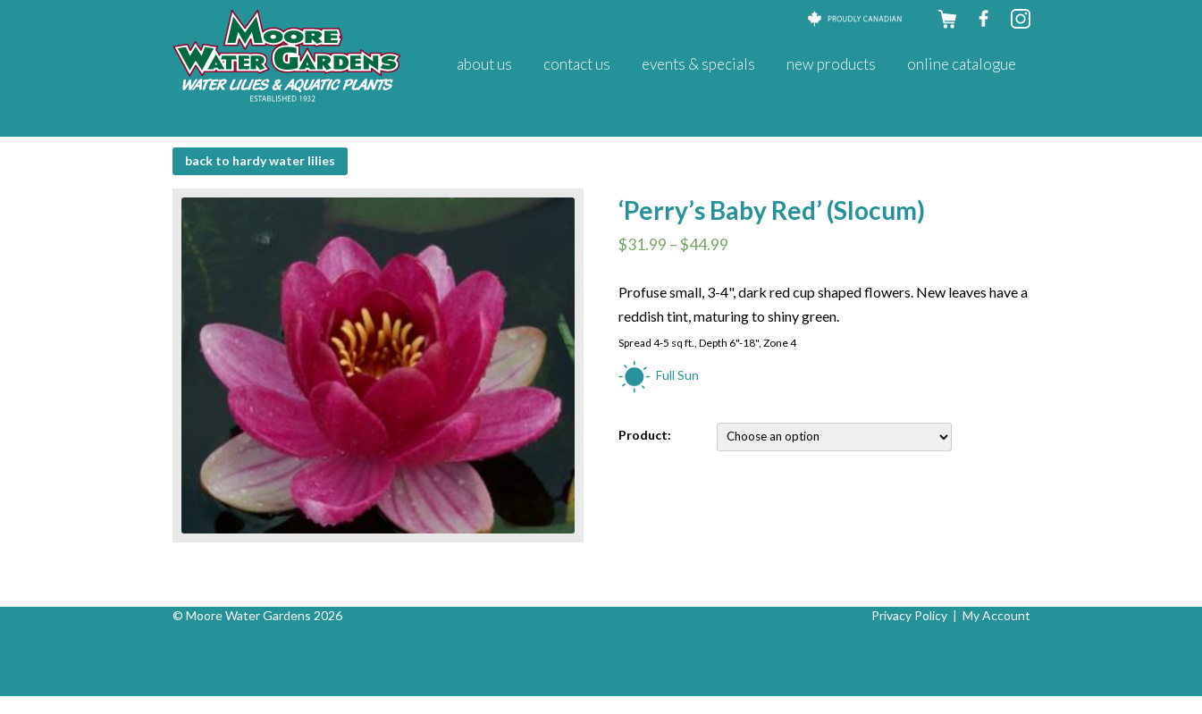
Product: (644, 434)
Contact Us (576, 64)
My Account (996, 615)
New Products (831, 64)
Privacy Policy (909, 615)
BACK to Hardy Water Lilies (260, 160)
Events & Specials (698, 64)
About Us (484, 64)
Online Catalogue (961, 64)
